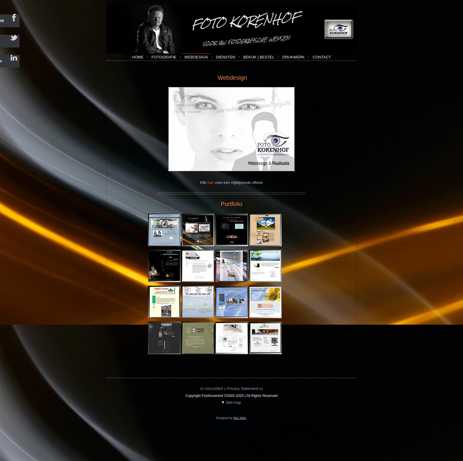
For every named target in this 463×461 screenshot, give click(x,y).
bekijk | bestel (258, 57)
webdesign (196, 57)
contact (322, 57)
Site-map (233, 402)
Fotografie (164, 57)
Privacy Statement (243, 388)
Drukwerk (293, 57)
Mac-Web (239, 418)
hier (211, 182)
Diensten (225, 57)
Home (138, 57)
